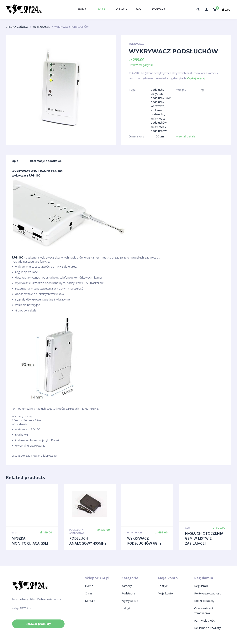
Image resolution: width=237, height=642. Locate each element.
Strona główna (17, 26)
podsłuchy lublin (161, 98)
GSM (14, 532)
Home (89, 586)
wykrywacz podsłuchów (159, 120)
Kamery (126, 586)
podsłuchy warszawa (157, 104)
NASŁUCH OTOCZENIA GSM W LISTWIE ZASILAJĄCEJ (204, 538)
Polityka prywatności (207, 593)
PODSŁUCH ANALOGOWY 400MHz (87, 541)
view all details (186, 136)
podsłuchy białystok (157, 91)
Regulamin (201, 586)
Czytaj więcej (196, 78)
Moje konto (165, 593)
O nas (89, 593)
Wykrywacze (41, 26)
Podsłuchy (128, 593)
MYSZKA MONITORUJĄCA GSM (30, 541)
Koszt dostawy (204, 601)
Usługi (125, 608)
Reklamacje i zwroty (207, 628)
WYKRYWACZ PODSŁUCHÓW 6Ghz (144, 541)
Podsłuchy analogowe (76, 531)
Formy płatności (204, 620)
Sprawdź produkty (38, 624)
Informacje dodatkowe (45, 161)
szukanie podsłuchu (157, 112)
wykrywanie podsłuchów (159, 128)
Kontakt (90, 601)
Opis (15, 161)
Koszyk (162, 586)
